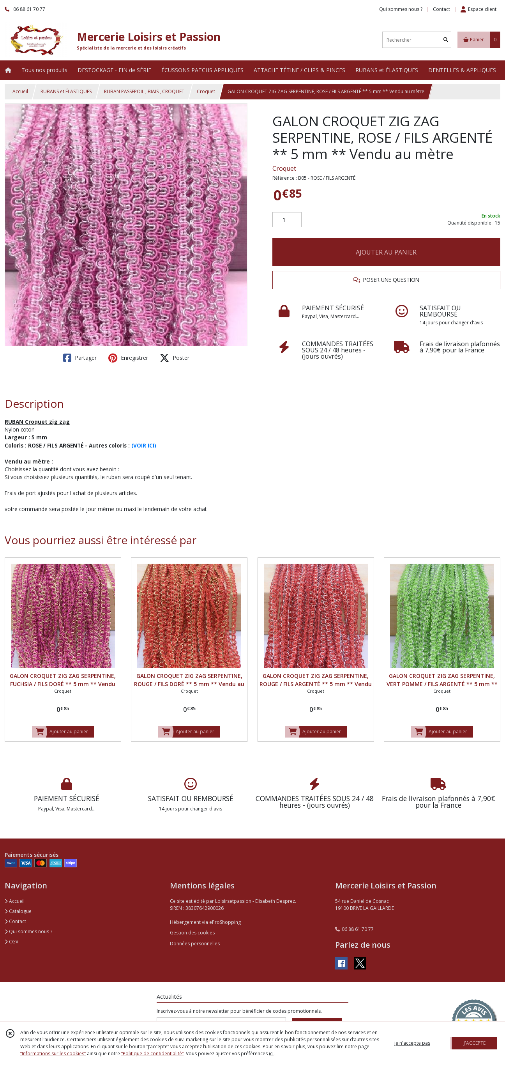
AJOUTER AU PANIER (386, 252)
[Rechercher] (446, 40)
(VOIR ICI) (143, 445)
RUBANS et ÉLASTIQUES (66, 91)
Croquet (206, 91)
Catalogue (18, 911)
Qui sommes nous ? (28, 931)
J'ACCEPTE (475, 1043)
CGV (11, 941)
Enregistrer (128, 358)
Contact (441, 9)
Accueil (20, 91)
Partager (80, 358)
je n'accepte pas (412, 1043)
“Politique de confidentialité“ (152, 1053)
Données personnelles (195, 943)
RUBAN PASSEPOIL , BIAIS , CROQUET (144, 91)
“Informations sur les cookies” (53, 1053)
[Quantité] (287, 220)
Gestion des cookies (192, 932)
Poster (174, 358)
